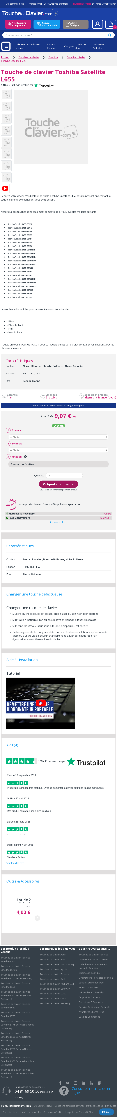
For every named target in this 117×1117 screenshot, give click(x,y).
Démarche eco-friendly (91, 992)
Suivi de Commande (89, 1016)
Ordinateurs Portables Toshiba (96, 977)
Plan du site (110, 1105)
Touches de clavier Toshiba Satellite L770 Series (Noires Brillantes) (16, 1049)
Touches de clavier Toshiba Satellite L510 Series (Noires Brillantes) (16, 995)
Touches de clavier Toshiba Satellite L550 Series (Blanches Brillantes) (17, 1061)
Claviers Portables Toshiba (93, 959)
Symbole (14, 443)
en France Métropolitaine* (94, 3)
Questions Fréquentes (91, 1002)
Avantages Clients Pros (91, 1011)
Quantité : (39, 475)
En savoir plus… (58, 522)
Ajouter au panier (58, 483)
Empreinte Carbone (89, 997)
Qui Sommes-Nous (43, 1105)
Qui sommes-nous (15, 3)
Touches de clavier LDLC (53, 993)
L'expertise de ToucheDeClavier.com (83, 1112)
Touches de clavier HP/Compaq (57, 964)
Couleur (13, 430)
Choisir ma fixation (22, 464)
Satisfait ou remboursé (91, 982)
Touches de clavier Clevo (53, 998)
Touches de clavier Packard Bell (57, 983)
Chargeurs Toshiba (89, 972)
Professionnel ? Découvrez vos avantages (48, 3)
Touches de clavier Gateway (55, 988)
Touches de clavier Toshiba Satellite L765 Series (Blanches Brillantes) (17, 1073)
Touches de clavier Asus (53, 954)
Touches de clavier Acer (52, 959)
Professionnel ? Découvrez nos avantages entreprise (58, 405)
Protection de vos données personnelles (22, 1112)
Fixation (14, 456)
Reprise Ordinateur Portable (94, 1006)
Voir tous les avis (15, 863)
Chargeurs (69, 46)
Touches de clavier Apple (53, 969)
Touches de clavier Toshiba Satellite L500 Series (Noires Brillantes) (16, 1037)
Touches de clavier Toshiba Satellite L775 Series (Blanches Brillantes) (17, 1024)
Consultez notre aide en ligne (91, 1090)
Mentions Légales (94, 1105)
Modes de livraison (89, 987)
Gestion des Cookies (53, 1112)
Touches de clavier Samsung (55, 1003)
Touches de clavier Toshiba (54, 974)
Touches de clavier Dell (52, 978)
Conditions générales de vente (69, 1105)
